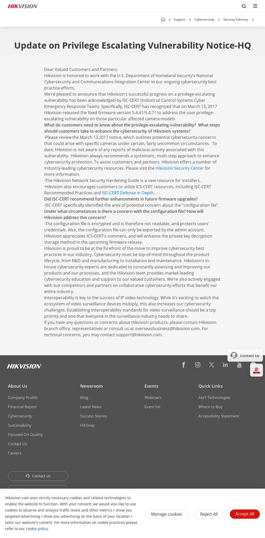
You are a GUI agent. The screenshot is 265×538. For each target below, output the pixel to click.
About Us (17, 386)
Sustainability (20, 425)
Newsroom (91, 386)
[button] (190, 20)
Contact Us (17, 443)
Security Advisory (235, 19)
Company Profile (23, 397)
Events (151, 386)
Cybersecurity (204, 19)
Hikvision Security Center (180, 168)
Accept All (244, 514)
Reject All (209, 514)
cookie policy (37, 528)
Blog (84, 397)
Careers (14, 452)
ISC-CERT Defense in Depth (128, 193)
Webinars (152, 397)
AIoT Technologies (214, 397)
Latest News (91, 406)
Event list (152, 406)
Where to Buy (210, 406)
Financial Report (22, 406)
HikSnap (87, 425)
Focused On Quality (25, 434)
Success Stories (93, 415)
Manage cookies (166, 514)
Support (179, 19)
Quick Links (210, 386)
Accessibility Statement (218, 415)
